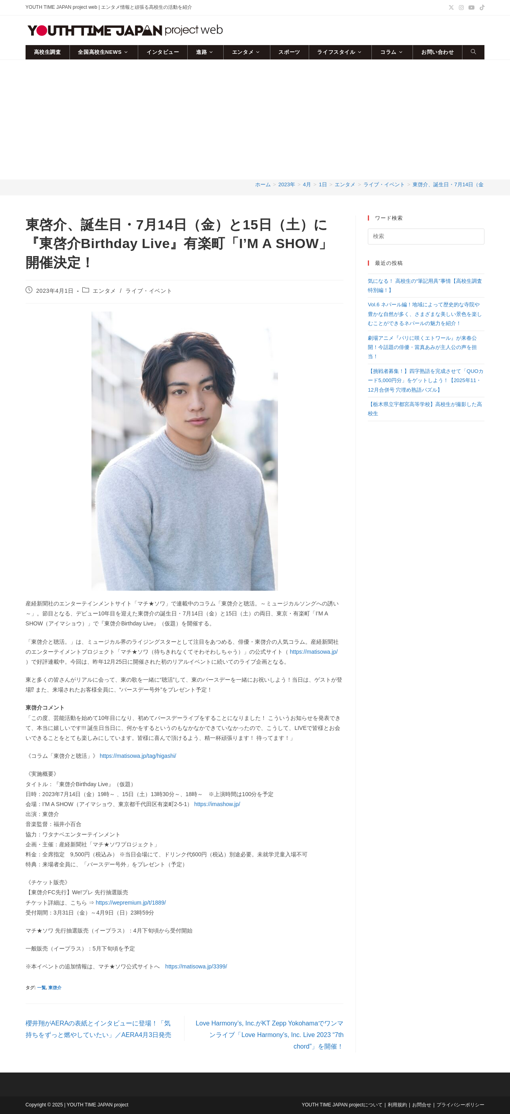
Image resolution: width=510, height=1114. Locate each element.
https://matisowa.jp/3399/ (196, 966)
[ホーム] (263, 184)
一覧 (41, 987)
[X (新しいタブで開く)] (451, 8)
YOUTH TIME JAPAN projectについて (342, 1105)
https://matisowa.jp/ (314, 652)
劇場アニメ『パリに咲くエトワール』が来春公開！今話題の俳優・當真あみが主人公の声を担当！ (422, 347)
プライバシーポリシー (460, 1105)
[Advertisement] (255, 119)
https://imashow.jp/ (216, 804)
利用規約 (397, 1105)
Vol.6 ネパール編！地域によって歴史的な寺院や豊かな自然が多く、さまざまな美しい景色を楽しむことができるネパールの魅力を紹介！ (425, 314)
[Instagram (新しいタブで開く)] (461, 8)
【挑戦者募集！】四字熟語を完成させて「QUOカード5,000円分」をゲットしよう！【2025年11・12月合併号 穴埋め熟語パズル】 (426, 380)
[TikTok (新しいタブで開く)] (480, 8)
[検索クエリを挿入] (426, 236)
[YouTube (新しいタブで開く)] (471, 8)
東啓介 (55, 987)
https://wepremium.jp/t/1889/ (131, 902)
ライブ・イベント (148, 291)
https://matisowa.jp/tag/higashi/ (138, 756)
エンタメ (104, 291)
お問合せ (421, 1105)
